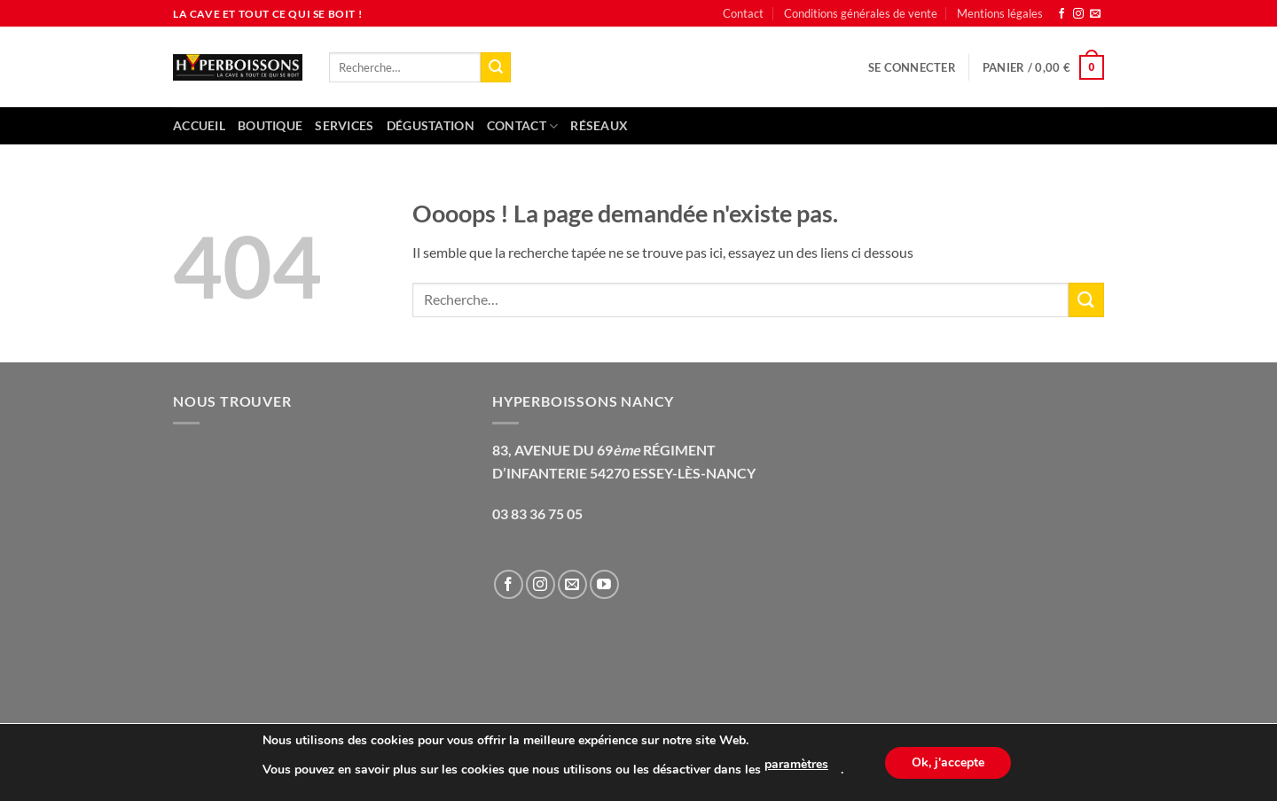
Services (344, 125)
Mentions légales (1000, 13)
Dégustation (430, 125)
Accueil (199, 125)
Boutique (270, 125)
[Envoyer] (496, 67)
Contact (743, 13)
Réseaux (599, 125)
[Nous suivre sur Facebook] (1061, 14)
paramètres (796, 764)
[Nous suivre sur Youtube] (604, 584)
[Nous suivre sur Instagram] (1078, 14)
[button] (912, 67)
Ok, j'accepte (948, 762)
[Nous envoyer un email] (1095, 14)
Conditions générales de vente (860, 13)
